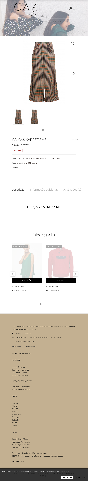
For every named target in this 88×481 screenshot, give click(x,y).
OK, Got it (67, 479)
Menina (15, 409)
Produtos (36, 21)
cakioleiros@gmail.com (25, 341)
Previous (12, 274)
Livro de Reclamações (20, 448)
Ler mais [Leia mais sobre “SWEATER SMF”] (61, 280)
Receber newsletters (20, 376)
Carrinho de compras (20, 370)
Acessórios (16, 414)
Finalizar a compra (19, 373)
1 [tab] (41, 304)
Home (28, 21)
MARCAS (32, 158)
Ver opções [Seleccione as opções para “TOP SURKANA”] (27, 280)
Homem (15, 403)
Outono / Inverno (50, 158)
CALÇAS (44, 21)
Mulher (15, 406)
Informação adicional (44, 189)
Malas (14, 423)
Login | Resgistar (18, 367)
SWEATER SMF (52, 286)
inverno (25, 163)
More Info (81, 479)
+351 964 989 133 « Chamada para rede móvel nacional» (38, 337)
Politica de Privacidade (21, 442)
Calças (14, 426)
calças (19, 163)
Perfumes (15, 417)
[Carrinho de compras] (69, 9)
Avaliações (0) (72, 189)
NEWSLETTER (18, 462)
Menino (15, 412)
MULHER (39, 158)
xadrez (34, 163)
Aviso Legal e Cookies (21, 445)
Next (73, 73)
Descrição (18, 189)
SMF (58, 158)
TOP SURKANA (18, 286)
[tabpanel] (27, 267)
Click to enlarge (72, 44)
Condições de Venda (20, 439)
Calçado (15, 420)
